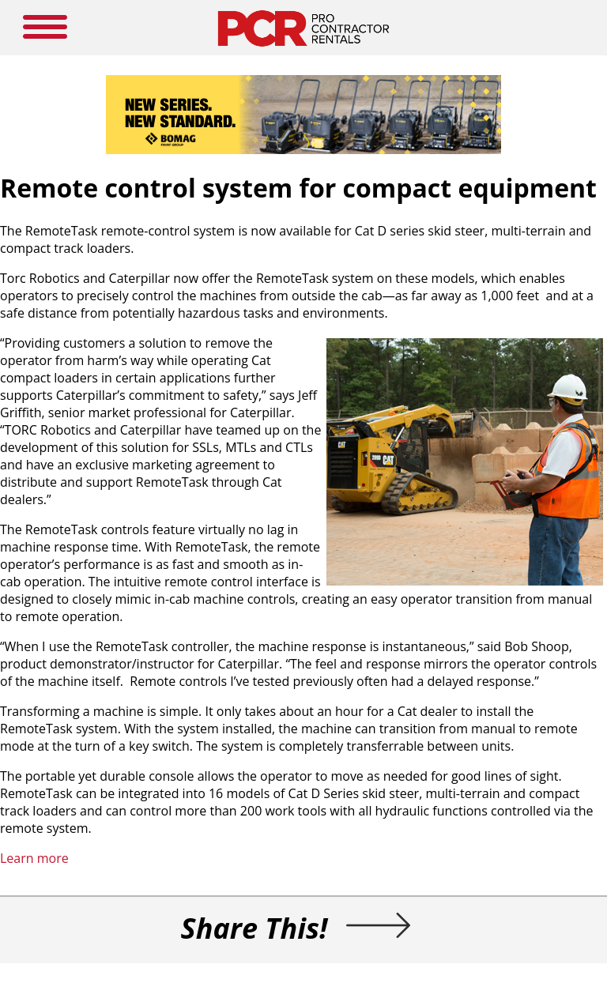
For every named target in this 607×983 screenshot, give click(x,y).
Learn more (34, 858)
